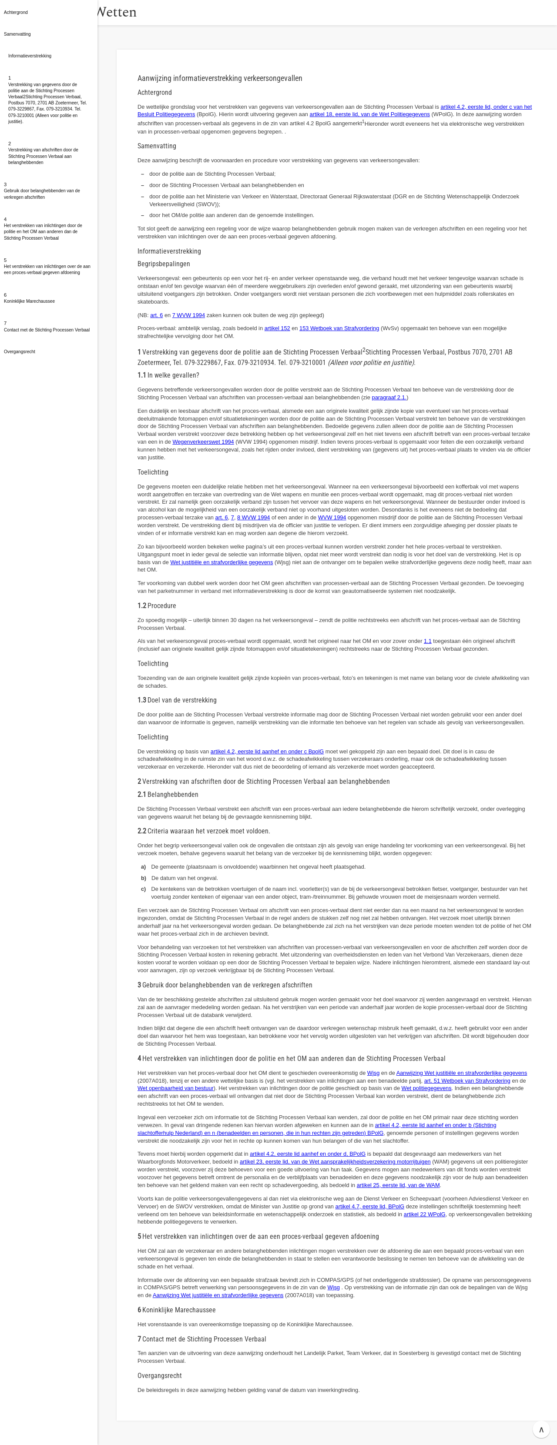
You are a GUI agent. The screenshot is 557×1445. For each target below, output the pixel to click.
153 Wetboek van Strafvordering (339, 328)
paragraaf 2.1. (389, 397)
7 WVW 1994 (188, 315)
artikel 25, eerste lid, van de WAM (398, 1185)
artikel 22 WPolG (425, 1214)
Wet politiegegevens (427, 1088)
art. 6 (156, 315)
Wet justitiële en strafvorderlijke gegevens (221, 562)
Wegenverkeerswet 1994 (203, 441)
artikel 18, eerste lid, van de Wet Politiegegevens (370, 114)
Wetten (141, 12)
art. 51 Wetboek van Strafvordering (467, 1080)
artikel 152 (277, 328)
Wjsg (373, 1073)
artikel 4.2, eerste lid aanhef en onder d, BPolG (308, 1154)
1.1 (428, 641)
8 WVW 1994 (253, 517)
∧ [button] (541, 1429)
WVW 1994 (332, 517)
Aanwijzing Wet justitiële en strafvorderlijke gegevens (461, 1073)
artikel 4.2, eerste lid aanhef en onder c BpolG (267, 751)
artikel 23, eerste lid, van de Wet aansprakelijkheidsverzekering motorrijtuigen (335, 1161)
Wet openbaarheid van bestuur (176, 1088)
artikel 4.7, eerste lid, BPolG (370, 1206)
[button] (106, 12)
